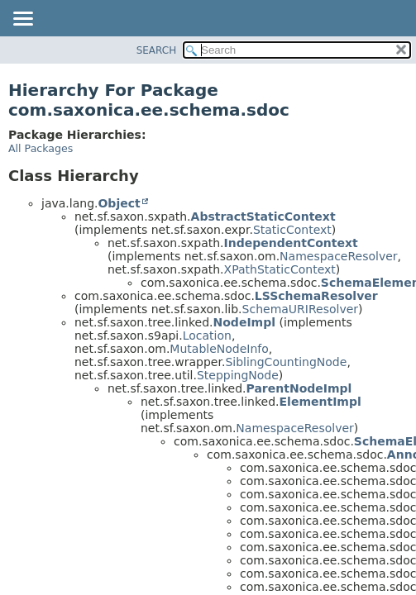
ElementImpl (320, 401)
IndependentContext (291, 243)
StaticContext (292, 229)
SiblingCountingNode (286, 362)
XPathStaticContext (280, 269)
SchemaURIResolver (300, 309)
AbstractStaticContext (263, 216)
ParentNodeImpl (299, 388)
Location (207, 335)
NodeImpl (244, 322)
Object (119, 203)
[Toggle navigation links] (22, 19)
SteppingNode (238, 375)
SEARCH (156, 50)
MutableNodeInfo (219, 348)
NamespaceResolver (339, 256)
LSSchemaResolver (316, 295)
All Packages (40, 148)
